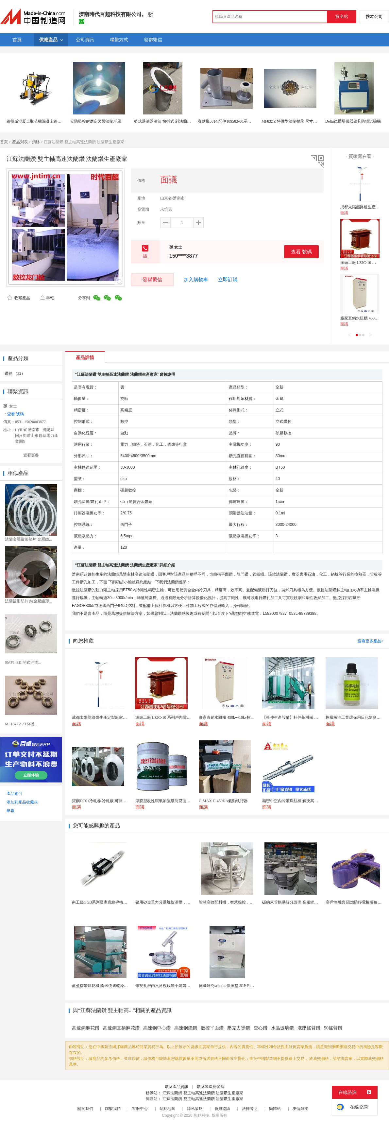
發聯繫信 (152, 279)
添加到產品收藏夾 (22, 802)
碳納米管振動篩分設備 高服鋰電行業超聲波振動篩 (305, 902)
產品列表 (20, 142)
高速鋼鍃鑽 (185, 1028)
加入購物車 (196, 279)
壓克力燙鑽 (238, 1028)
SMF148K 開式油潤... (23, 662)
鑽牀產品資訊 (176, 1086)
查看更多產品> (370, 641)
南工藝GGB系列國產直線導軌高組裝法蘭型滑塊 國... (117, 902)
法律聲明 (250, 1108)
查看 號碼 (301, 251)
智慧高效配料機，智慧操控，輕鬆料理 (232, 902)
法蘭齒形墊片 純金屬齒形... (28, 601)
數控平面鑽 (212, 1028)
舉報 (47, 298)
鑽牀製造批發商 (210, 1086)
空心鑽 (260, 1028)
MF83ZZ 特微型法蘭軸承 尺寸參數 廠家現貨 (300, 121)
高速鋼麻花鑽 (85, 1028)
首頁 (4, 142)
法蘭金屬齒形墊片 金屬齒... (28, 539)
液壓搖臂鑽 (308, 1028)
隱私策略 (195, 1108)
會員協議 (222, 1108)
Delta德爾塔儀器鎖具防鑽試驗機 (353, 121)
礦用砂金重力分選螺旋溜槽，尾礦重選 (168, 902)
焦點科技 (201, 1115)
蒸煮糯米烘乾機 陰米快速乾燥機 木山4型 (107, 985)
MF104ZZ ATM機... (21, 724)
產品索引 (14, 793)
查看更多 (31, 455)
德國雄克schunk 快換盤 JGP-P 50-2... (229, 985)
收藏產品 (18, 298)
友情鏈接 (300, 1108)
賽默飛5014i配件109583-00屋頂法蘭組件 (232, 121)
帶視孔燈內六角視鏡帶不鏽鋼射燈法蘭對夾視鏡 (176, 985)
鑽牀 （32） (15, 373)
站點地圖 (167, 1108)
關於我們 (85, 1108)
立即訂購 (228, 279)
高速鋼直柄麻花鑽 (121, 1028)
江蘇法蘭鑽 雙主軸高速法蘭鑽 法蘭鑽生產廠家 (202, 1093)
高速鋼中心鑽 (157, 1028)
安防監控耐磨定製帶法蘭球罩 (95, 121)
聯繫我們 (113, 1108)
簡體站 (275, 1108)
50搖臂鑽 (333, 1028)
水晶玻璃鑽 (282, 1028)
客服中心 (140, 1108)
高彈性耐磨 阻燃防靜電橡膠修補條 (355, 902)
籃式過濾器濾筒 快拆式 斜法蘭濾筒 (164, 121)
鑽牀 (36, 142)
